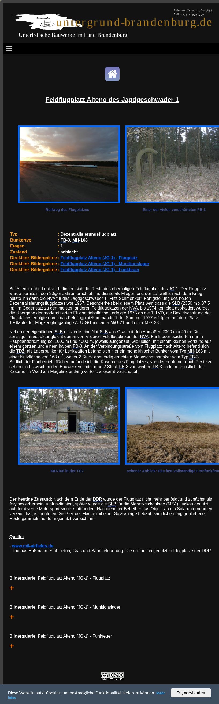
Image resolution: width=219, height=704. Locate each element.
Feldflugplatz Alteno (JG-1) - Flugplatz (99, 258)
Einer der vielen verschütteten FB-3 (174, 209)
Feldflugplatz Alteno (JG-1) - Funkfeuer (100, 269)
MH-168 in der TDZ (67, 471)
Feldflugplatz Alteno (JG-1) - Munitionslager (105, 263)
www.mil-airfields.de (32, 546)
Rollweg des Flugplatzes (67, 209)
